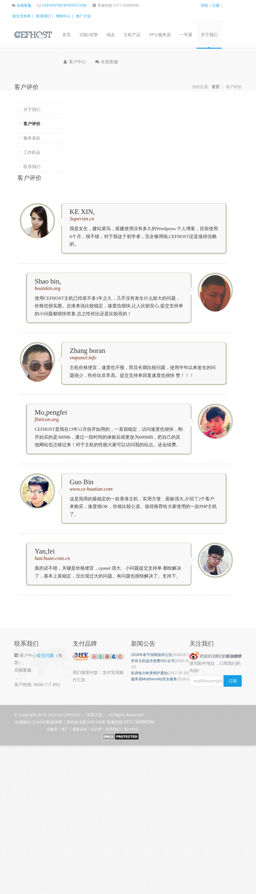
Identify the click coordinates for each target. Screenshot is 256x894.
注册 (216, 5)
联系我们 (31, 166)
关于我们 (209, 34)
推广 (65, 729)
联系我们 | (45, 16)
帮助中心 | (65, 16)
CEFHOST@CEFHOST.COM (61, 5)
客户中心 (74, 61)
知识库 (96, 729)
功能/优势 (88, 34)
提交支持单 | (23, 16)
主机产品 (131, 34)
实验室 (52, 729)
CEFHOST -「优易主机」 (84, 714)
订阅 (232, 681)
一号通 (185, 34)
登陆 (204, 5)
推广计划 (83, 16)
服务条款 (31, 138)
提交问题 (45, 655)
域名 (110, 34)
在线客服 (21, 5)
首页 (66, 34)
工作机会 (31, 152)
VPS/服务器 (160, 34)
